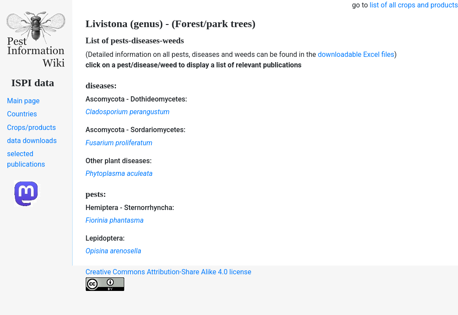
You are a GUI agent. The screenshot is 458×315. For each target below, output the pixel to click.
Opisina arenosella (113, 251)
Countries (22, 114)
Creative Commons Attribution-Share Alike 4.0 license (169, 279)
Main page (23, 101)
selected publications (26, 159)
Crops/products (31, 127)
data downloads (32, 140)
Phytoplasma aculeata (119, 173)
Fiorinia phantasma (115, 220)
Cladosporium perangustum (128, 112)
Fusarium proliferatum (119, 143)
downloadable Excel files (356, 54)
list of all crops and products (414, 5)
